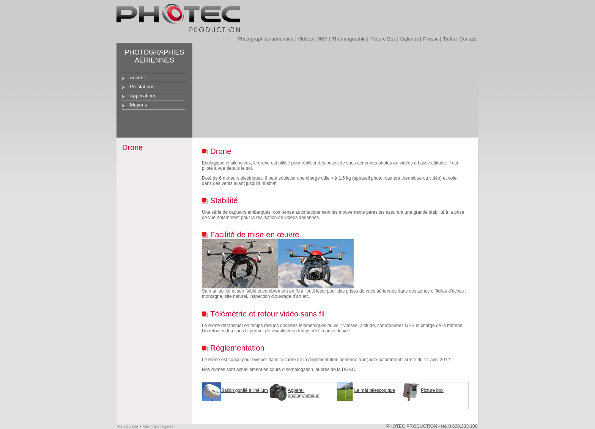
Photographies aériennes (265, 39)
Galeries (409, 39)
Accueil (138, 77)
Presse (431, 39)
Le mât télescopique (374, 390)
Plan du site (127, 426)
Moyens (138, 105)
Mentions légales (158, 426)
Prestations (142, 86)
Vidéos (305, 39)
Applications (143, 96)
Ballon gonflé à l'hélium (244, 390)
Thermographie (349, 39)
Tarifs (449, 39)
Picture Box (383, 39)
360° (322, 39)
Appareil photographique (303, 393)
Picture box (432, 390)
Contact (468, 39)
